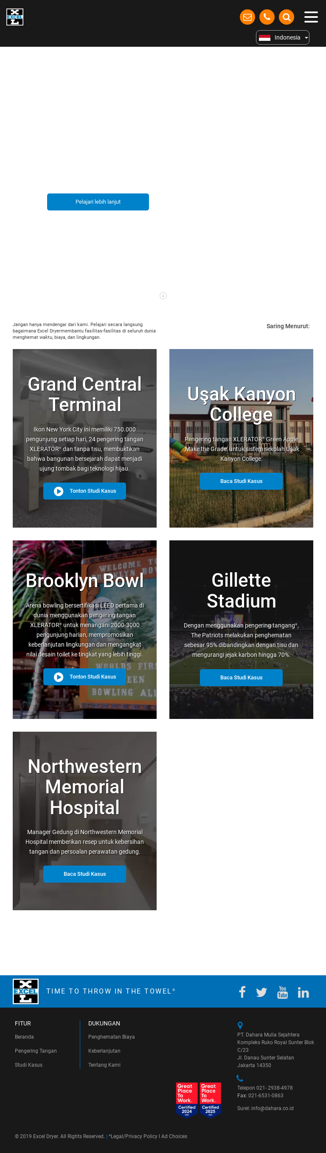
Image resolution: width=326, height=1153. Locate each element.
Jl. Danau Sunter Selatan (265, 1058)
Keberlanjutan (104, 1051)
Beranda (24, 1037)
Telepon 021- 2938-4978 (265, 1088)
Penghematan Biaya (111, 1037)
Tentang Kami (104, 1065)
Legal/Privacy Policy (134, 1136)
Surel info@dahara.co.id (265, 1108)
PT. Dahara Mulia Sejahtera (268, 1035)
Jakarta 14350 (254, 1065)
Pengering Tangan (36, 1051)
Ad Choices (174, 1136)
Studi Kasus (28, 1065)
